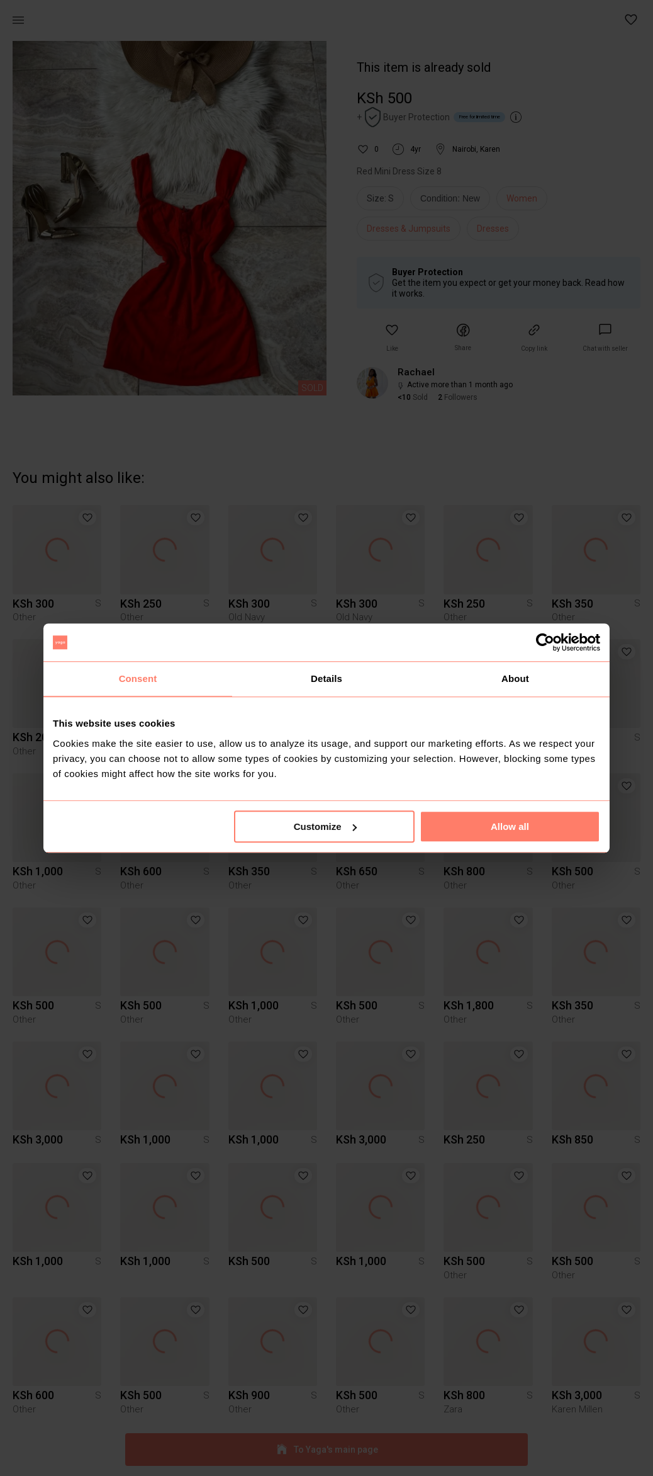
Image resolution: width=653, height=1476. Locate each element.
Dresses (493, 229)
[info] (453, 201)
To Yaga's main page (326, 1450)
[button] (631, 20)
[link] (605, 338)
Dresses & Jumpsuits (408, 229)
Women (521, 198)
